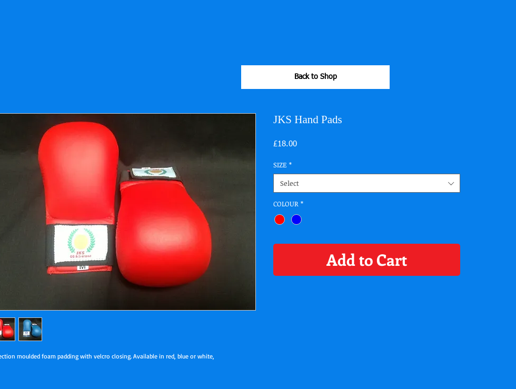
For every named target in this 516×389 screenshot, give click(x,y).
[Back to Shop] (315, 77)
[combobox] (366, 183)
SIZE (282, 164)
